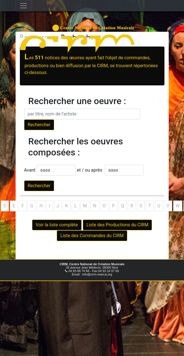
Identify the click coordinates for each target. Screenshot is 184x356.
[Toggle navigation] (23, 5)
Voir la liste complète (57, 224)
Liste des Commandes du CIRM (92, 235)
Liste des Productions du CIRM (117, 224)
